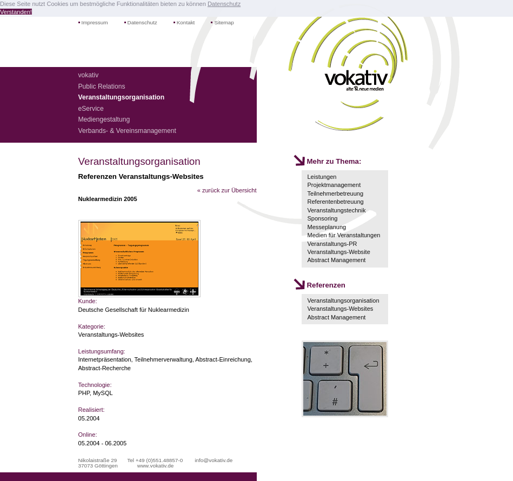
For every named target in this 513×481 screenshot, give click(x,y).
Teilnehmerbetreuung (335, 193)
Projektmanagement (334, 185)
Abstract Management (336, 260)
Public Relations (101, 86)
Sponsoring (322, 218)
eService (91, 108)
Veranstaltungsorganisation (343, 300)
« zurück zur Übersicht (227, 190)
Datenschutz (142, 22)
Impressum (95, 22)
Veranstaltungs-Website (338, 252)
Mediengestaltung (104, 119)
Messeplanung (326, 227)
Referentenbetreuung (335, 201)
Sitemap (224, 22)
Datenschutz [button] (224, 4)
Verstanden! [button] (16, 12)
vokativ (88, 75)
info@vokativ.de (213, 460)
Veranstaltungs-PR (332, 244)
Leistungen (321, 176)
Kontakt (186, 22)
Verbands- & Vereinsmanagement (127, 131)
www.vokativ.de (155, 466)
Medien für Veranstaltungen (343, 235)
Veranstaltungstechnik (336, 210)
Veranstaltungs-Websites (340, 308)
